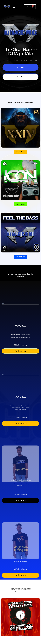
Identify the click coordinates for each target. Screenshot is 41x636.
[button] (14, 6)
